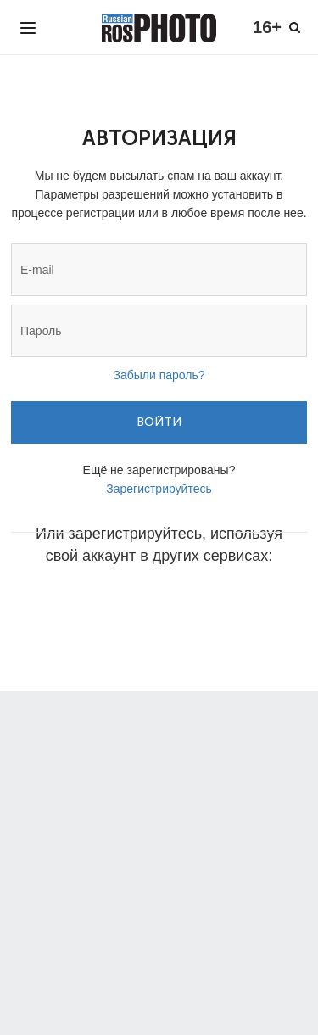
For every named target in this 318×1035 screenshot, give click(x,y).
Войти (159, 422)
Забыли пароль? (158, 375)
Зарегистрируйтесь (159, 488)
